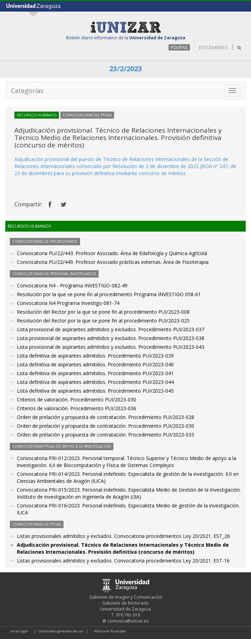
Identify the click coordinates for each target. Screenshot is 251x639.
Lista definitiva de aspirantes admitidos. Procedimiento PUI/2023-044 (95, 382)
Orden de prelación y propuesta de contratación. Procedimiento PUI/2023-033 (105, 434)
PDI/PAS (179, 47)
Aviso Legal (19, 631)
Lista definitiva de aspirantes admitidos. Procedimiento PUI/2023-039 (95, 355)
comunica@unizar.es (127, 621)
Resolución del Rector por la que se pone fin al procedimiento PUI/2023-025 (103, 320)
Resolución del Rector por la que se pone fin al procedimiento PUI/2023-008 (103, 311)
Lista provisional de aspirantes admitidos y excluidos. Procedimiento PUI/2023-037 (110, 329)
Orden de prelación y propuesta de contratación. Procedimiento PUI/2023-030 (105, 425)
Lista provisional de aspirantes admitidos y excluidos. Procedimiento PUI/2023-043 (110, 347)
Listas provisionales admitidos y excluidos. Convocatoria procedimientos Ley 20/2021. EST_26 (123, 536)
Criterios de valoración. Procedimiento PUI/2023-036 (76, 408)
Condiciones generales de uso (61, 631)
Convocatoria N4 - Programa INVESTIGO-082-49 (72, 285)
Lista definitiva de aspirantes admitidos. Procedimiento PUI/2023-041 (95, 373)
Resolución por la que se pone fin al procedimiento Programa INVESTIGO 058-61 (109, 294)
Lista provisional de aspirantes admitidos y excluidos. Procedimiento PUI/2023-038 (110, 338)
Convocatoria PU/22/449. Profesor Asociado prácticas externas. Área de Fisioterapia (113, 262)
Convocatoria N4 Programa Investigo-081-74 (68, 303)
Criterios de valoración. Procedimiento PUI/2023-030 (76, 399)
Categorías (27, 90)
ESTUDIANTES (213, 47)
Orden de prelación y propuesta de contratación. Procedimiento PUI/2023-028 (105, 417)
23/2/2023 (125, 68)
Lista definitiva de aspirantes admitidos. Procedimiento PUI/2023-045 (95, 390)
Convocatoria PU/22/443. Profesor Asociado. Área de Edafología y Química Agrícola (112, 253)
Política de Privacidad (110, 631)
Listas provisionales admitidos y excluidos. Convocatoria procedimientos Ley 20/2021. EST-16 (123, 560)
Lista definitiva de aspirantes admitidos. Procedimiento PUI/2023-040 (95, 364)
